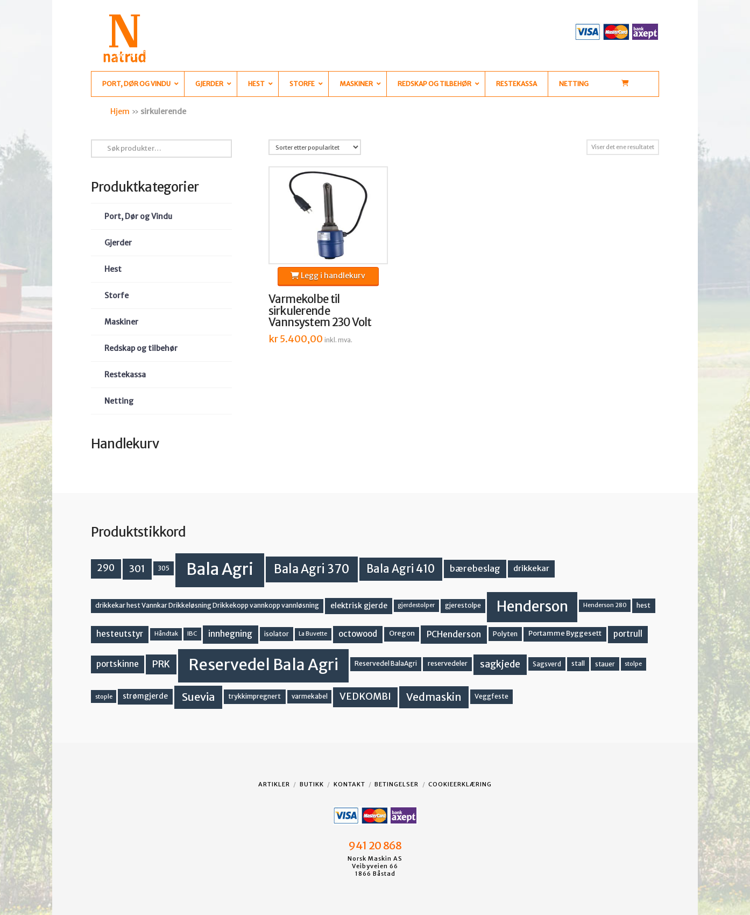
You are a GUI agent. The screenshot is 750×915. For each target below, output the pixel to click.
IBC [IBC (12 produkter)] (192, 633)
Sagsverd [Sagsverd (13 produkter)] (547, 664)
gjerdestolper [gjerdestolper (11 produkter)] (416, 605)
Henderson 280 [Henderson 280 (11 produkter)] (605, 605)
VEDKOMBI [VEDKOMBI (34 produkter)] (365, 696)
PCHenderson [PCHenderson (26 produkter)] (454, 634)
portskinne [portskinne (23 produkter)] (117, 664)
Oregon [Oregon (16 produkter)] (402, 633)
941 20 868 (374, 845)
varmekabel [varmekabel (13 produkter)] (310, 696)
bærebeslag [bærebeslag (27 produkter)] (475, 568)
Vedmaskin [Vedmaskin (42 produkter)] (434, 697)
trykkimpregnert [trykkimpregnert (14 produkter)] (254, 696)
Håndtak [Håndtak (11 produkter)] (166, 633)
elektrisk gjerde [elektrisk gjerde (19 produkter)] (358, 605)
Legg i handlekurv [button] (328, 275)
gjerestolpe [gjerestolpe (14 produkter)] (463, 605)
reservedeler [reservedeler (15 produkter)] (448, 663)
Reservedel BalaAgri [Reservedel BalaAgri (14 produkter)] (386, 663)
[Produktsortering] (314, 147)
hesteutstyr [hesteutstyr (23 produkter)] (119, 634)
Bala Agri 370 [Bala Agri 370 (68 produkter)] (312, 568)
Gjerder (118, 243)
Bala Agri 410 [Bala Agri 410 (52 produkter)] (400, 569)
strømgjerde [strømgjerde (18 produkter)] (145, 696)
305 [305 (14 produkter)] (163, 568)
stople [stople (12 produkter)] (103, 696)
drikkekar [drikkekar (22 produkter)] (531, 568)
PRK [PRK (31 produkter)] (161, 664)
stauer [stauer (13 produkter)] (605, 664)
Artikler (274, 784)
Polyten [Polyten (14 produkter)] (505, 634)
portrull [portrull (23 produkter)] (627, 634)
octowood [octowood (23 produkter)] (357, 634)
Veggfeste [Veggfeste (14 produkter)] (491, 696)
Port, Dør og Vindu (138, 216)
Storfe (116, 295)
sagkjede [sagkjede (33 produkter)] (500, 664)
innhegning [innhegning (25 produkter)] (230, 634)
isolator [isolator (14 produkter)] (276, 634)
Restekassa (125, 374)
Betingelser (396, 784)
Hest (113, 269)
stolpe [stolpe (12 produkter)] (633, 663)
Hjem (120, 111)
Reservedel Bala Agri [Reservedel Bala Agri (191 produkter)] (263, 664)
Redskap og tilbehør (141, 348)
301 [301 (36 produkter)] (137, 568)
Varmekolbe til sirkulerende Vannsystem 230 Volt (320, 311)
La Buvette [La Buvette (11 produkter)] (313, 633)
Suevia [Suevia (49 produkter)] (198, 696)
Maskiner (121, 322)
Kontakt (349, 784)
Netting (118, 401)
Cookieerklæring (460, 784)
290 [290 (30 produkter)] (106, 568)
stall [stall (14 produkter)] (578, 663)
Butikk (312, 784)
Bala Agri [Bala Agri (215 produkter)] (219, 569)
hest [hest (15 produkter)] (643, 605)
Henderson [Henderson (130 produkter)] (532, 606)
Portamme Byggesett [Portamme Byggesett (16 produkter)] (565, 633)
